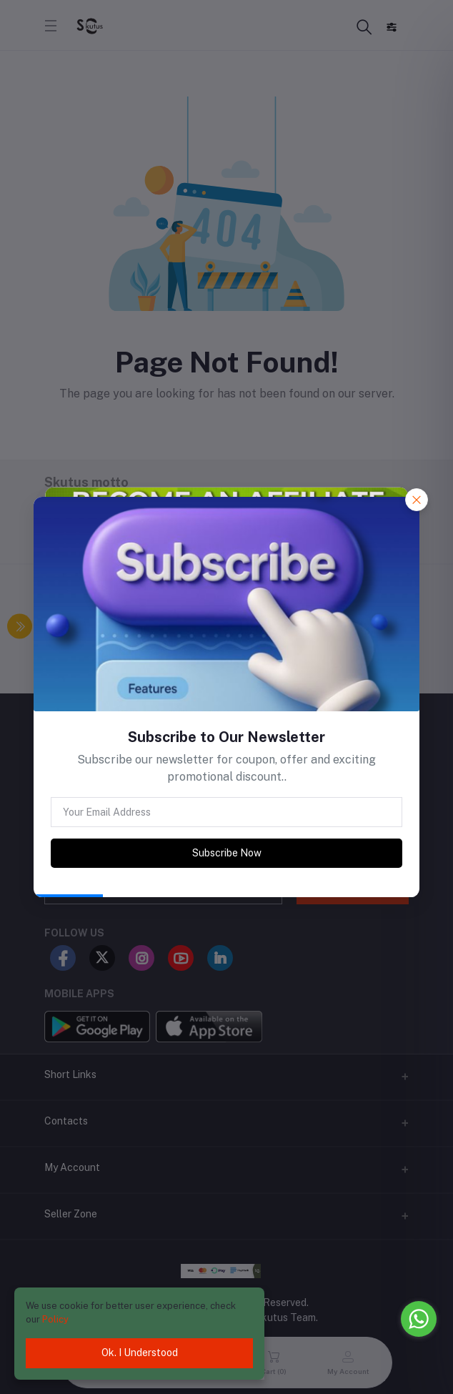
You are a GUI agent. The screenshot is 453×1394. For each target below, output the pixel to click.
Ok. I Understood (139, 1352)
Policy (55, 1319)
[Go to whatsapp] (419, 1319)
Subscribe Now (227, 853)
